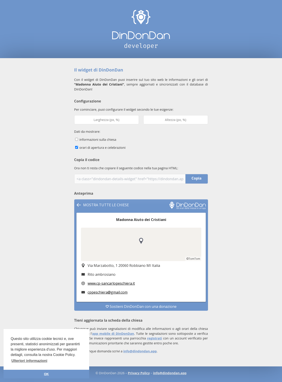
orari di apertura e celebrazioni (100, 147)
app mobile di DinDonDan (113, 333)
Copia (196, 178)
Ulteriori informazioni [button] (29, 361)
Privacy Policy (139, 373)
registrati (154, 338)
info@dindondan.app (140, 351)
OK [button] (46, 374)
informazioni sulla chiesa (95, 139)
